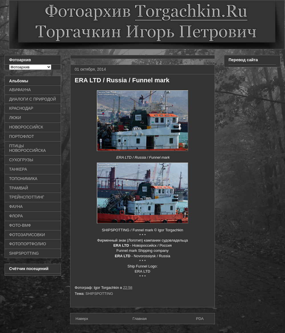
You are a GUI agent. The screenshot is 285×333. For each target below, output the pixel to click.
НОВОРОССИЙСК (26, 127)
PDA (200, 318)
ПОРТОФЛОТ (21, 136)
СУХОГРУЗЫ (21, 160)
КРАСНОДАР (21, 108)
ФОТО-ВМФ (20, 225)
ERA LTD (142, 271)
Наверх (82, 318)
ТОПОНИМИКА (23, 178)
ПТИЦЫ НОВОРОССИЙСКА (27, 148)
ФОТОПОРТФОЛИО (27, 244)
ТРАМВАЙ (18, 188)
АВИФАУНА (20, 89)
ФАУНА (16, 206)
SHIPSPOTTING (99, 293)
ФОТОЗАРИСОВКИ (27, 234)
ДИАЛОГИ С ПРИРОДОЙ (32, 99)
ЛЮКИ (15, 117)
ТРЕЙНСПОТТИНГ (26, 197)
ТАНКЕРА (18, 169)
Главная (139, 318)
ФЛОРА (16, 216)
